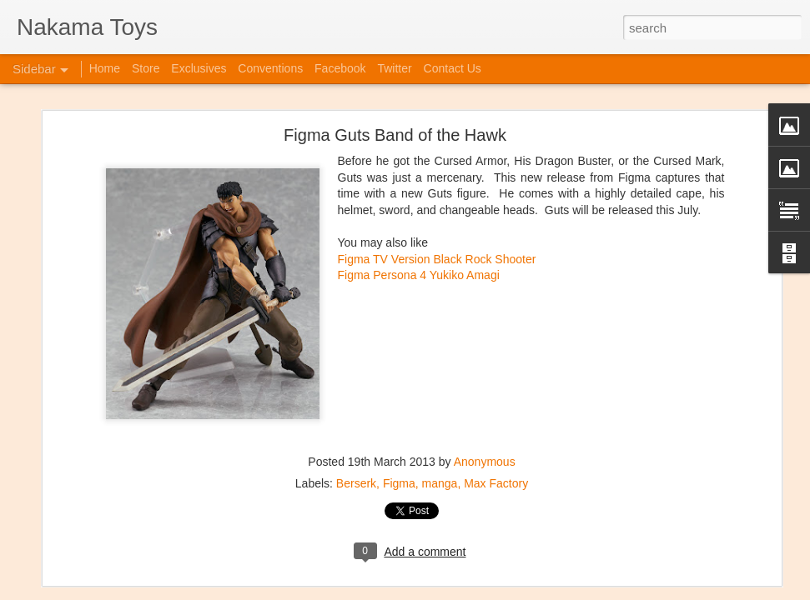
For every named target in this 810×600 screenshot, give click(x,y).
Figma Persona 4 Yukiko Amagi (419, 184)
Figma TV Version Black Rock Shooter (437, 168)
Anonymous (485, 371)
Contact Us (452, 68)
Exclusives (198, 68)
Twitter (394, 68)
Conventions (270, 68)
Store (145, 68)
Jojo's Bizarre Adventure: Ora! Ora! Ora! (129, 552)
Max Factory (496, 392)
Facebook (339, 68)
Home (104, 68)
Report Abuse (554, 591)
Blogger (506, 591)
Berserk (356, 392)
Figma (399, 392)
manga (440, 392)
